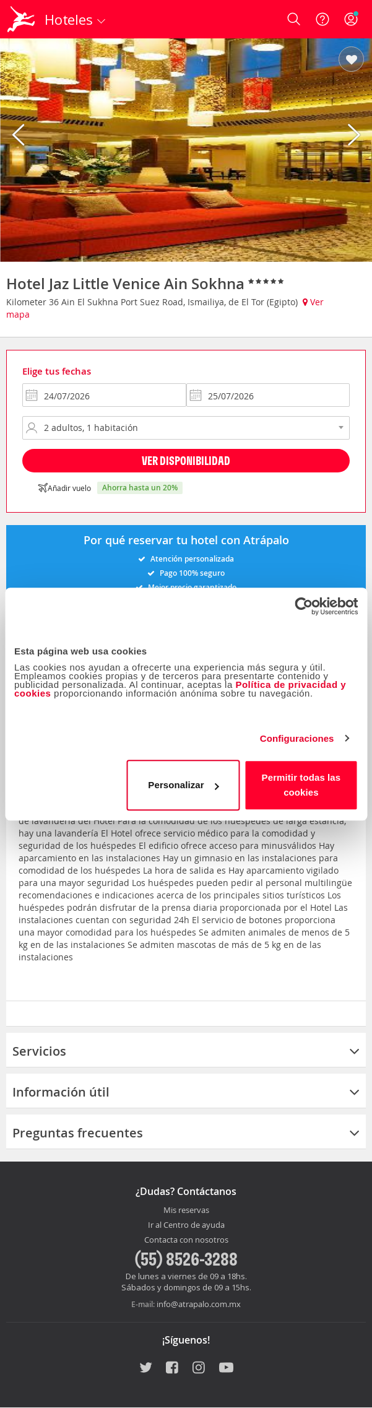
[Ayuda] (322, 19)
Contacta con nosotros (186, 1240)
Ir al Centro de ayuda (186, 1225)
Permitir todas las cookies (301, 784)
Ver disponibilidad (186, 460)
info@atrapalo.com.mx (199, 1304)
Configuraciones (297, 738)
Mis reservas (186, 1210)
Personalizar (183, 785)
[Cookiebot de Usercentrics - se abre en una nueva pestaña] (303, 606)
